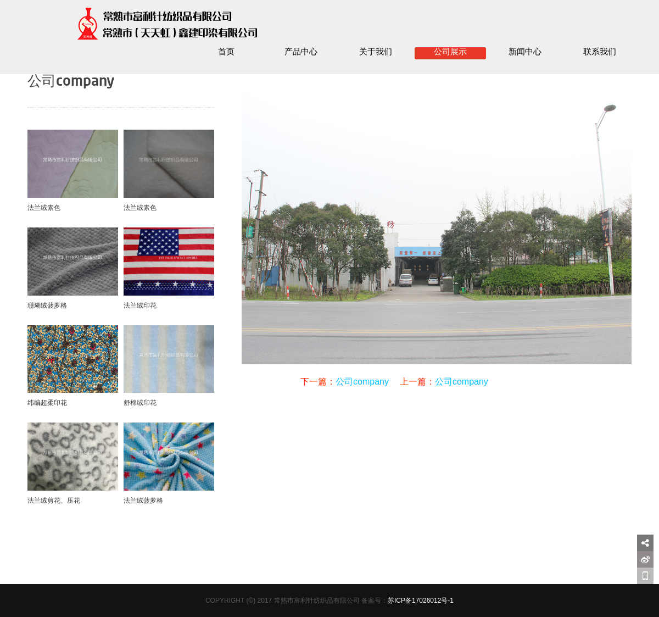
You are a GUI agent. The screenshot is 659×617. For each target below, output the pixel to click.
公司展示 (450, 52)
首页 (226, 52)
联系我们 (599, 52)
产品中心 (300, 52)
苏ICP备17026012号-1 (421, 600)
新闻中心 (525, 52)
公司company (362, 381)
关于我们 (375, 52)
